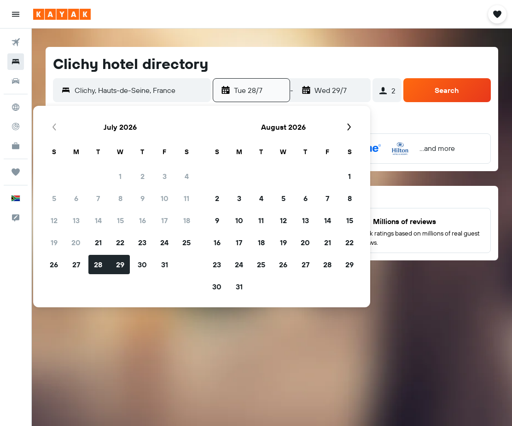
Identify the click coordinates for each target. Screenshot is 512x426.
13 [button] (76, 220)
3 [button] (165, 176)
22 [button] (120, 242)
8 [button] (120, 198)
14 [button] (98, 220)
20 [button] (76, 242)
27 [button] (76, 264)
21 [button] (98, 242)
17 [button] (164, 220)
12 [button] (54, 220)
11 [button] (186, 198)
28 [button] (98, 264)
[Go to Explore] (16, 107)
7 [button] (98, 198)
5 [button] (54, 198)
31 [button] (164, 264)
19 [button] (54, 242)
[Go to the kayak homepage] (62, 14)
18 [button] (186, 220)
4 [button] (187, 176)
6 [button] (76, 198)
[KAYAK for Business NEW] (16, 146)
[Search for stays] (16, 61)
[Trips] (16, 172)
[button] (16, 14)
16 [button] (142, 220)
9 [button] (142, 198)
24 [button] (164, 242)
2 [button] (142, 176)
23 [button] (142, 242)
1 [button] (120, 176)
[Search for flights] (16, 42)
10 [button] (165, 198)
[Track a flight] (16, 126)
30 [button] (142, 264)
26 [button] (54, 264)
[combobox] (140, 90)
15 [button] (120, 220)
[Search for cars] (16, 81)
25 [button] (186, 242)
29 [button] (120, 264)
